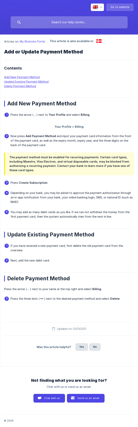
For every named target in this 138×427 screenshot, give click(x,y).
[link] (99, 41)
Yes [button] (81, 346)
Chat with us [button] (52, 398)
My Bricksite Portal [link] (32, 41)
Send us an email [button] (88, 398)
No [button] (95, 346)
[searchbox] (69, 22)
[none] (97, 7)
